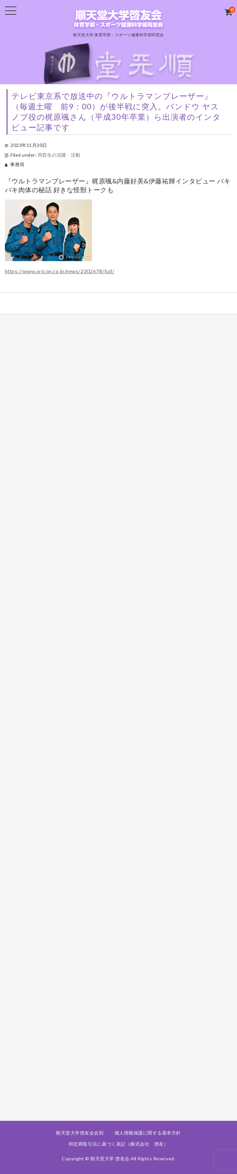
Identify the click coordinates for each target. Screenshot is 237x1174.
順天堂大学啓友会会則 (79, 1132)
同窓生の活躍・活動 (59, 155)
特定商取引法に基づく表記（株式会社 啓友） (119, 1144)
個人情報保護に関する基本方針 (148, 1132)
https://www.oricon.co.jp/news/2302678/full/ (60, 271)
